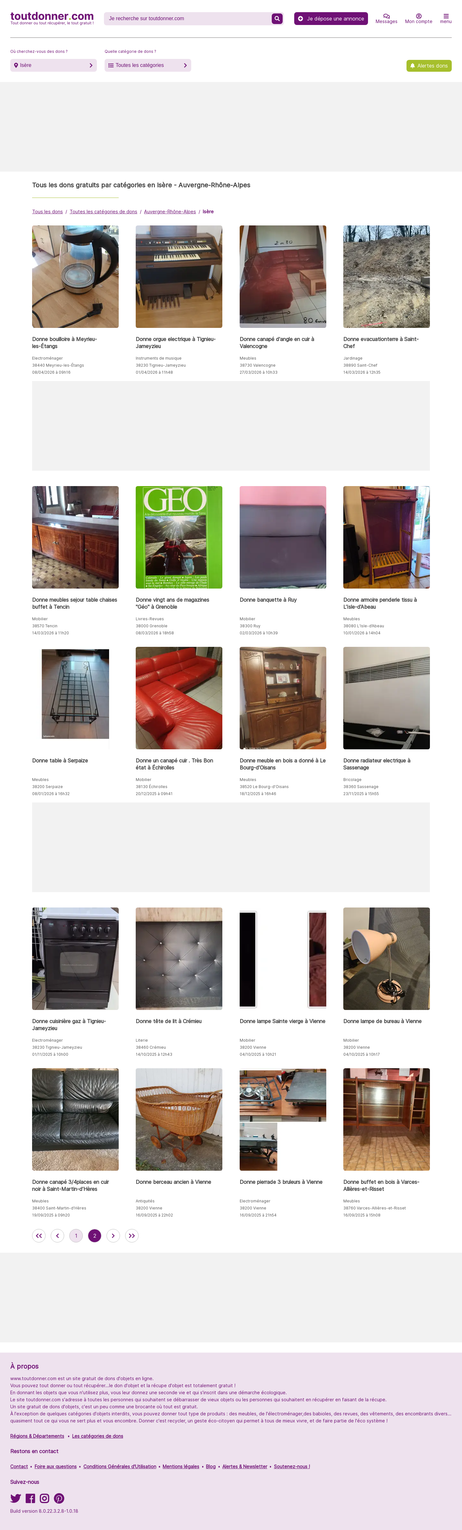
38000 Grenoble (151, 625)
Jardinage (353, 358)
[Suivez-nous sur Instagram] (44, 1500)
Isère (25, 65)
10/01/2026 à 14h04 (362, 633)
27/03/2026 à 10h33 (259, 372)
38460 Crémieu (151, 1047)
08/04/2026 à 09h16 (51, 372)
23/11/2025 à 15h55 (361, 793)
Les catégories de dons (97, 1436)
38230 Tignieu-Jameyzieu (161, 365)
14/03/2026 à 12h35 (362, 372)
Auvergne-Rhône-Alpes (170, 211)
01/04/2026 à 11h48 (154, 372)
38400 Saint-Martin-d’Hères (59, 1208)
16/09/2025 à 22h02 (154, 1215)
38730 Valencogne (258, 365)
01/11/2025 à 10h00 (50, 1054)
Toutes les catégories (140, 65)
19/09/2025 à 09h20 (51, 1215)
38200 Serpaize (47, 786)
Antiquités (145, 1201)
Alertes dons (432, 65)
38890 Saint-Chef (360, 365)
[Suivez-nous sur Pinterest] (59, 1500)
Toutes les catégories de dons (103, 211)
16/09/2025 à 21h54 (258, 1215)
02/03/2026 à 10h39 (259, 633)
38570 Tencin (44, 625)
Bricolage (352, 779)
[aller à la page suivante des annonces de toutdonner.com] (113, 1235)
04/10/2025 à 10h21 (258, 1054)
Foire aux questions (56, 1466)
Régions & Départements (37, 1436)
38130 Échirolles (151, 786)
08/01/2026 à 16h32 (51, 793)
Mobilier (40, 618)
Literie (142, 1040)
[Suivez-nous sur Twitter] (15, 1500)
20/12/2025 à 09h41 (154, 793)
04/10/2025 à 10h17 (361, 1054)
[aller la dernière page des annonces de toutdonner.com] (131, 1235)
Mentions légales (181, 1466)
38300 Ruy (250, 625)
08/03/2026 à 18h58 (155, 633)
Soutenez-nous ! (292, 1466)
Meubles (248, 358)
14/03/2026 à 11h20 (50, 633)
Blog (211, 1466)
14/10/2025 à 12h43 (154, 1054)
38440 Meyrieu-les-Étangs (58, 365)
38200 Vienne (253, 1047)
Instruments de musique (159, 358)
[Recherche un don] (188, 18)
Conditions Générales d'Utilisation (119, 1466)
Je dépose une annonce (331, 18)
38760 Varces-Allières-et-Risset (374, 1208)
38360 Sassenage (361, 786)
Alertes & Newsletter (244, 1466)
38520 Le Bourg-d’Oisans (264, 786)
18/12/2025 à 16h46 (258, 793)
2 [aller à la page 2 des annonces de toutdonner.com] (94, 1236)
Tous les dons (47, 211)
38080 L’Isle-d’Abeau (363, 625)
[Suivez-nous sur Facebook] (30, 1500)
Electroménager (47, 358)
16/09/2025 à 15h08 (362, 1215)
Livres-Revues (150, 618)
